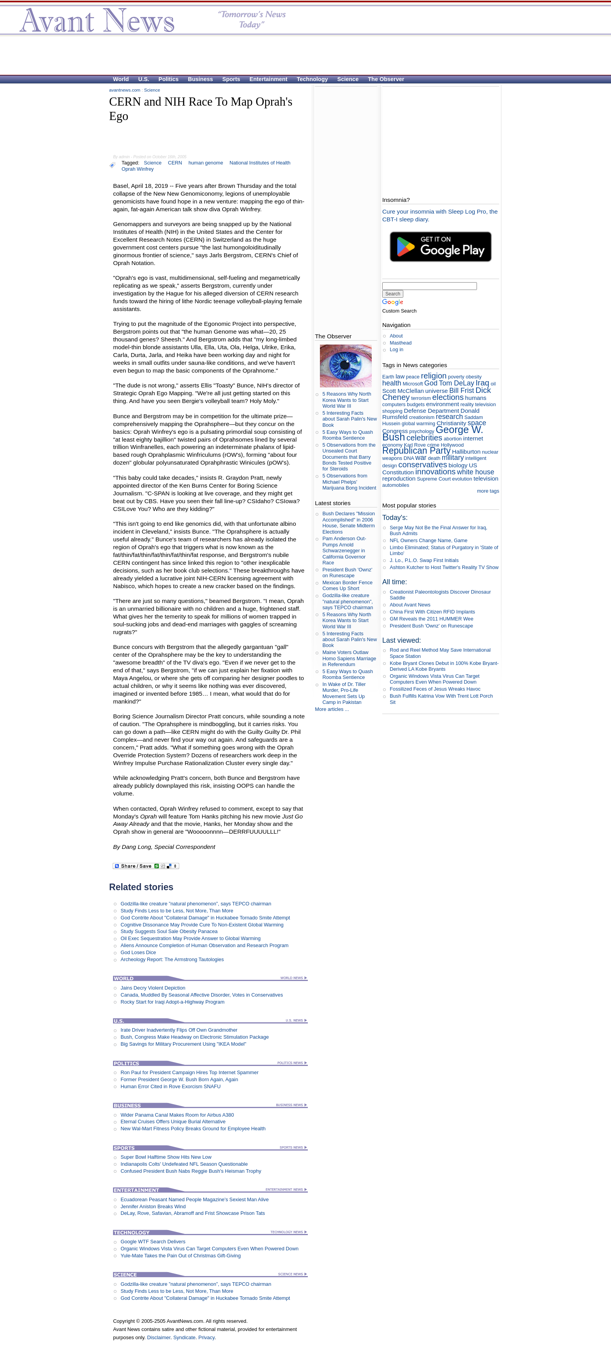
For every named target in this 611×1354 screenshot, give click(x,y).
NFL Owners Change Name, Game (428, 540)
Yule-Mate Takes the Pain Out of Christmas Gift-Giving (180, 1256)
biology (458, 465)
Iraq (482, 382)
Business (200, 79)
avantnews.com (124, 90)
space (477, 423)
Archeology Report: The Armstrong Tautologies (172, 959)
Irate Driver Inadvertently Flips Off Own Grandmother (178, 1030)
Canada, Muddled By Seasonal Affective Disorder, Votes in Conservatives (201, 995)
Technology (312, 79)
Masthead (400, 343)
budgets (416, 404)
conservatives (422, 464)
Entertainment (268, 79)
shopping (392, 411)
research (449, 417)
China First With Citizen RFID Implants (432, 612)
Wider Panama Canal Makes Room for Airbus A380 (177, 1115)
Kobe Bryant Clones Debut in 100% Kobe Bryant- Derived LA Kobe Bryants (444, 666)
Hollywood (452, 445)
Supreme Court (434, 479)
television (485, 478)
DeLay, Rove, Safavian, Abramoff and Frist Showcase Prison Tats (192, 1213)
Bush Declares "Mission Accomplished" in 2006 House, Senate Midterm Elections (348, 522)
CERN (175, 163)
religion (434, 375)
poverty (456, 377)
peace (413, 377)
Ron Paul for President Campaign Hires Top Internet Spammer (189, 1072)
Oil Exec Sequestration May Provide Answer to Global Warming (190, 938)
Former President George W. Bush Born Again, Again (179, 1079)
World (121, 79)
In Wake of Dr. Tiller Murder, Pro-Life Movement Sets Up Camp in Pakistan (344, 693)
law (400, 376)
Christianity (451, 423)
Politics (168, 79)
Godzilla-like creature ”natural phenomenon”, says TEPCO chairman (195, 904)
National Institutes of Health (260, 163)
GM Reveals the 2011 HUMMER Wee (431, 619)
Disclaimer (158, 1337)
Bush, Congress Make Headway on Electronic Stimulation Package (194, 1037)
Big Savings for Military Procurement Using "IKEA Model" (183, 1044)
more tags (488, 491)
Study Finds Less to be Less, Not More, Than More (176, 911)
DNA (409, 458)
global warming (418, 423)
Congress (395, 431)
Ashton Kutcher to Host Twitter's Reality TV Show (444, 567)
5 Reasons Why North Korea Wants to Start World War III (346, 400)
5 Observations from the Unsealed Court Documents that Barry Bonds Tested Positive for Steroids (349, 457)
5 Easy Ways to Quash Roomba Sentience (347, 435)
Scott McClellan (403, 390)
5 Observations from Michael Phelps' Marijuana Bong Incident (349, 482)
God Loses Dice (138, 952)
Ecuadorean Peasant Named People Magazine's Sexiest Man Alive (194, 1199)
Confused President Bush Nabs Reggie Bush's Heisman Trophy (190, 1171)
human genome (206, 163)
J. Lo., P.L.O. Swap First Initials (424, 560)
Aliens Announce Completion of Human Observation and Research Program (204, 945)
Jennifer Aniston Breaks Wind (152, 1206)
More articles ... (332, 709)
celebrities (424, 437)
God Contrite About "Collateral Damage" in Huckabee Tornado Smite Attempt (205, 918)
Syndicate (184, 1337)
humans (476, 397)
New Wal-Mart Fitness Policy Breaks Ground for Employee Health (192, 1128)
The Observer (386, 79)
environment (442, 404)
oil (493, 384)
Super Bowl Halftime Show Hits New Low (165, 1157)
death (434, 458)
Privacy (206, 1337)
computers (394, 404)
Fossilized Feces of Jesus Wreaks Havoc (435, 689)
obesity (474, 377)
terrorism (421, 398)
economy (392, 445)
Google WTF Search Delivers (152, 1241)
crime (433, 445)
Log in (396, 349)
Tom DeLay (456, 383)
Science (348, 79)
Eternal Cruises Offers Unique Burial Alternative (172, 1121)
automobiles (395, 485)
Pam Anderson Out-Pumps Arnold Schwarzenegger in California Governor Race (344, 550)
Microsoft (413, 384)
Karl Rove (415, 445)
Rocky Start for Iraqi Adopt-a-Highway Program (172, 1002)
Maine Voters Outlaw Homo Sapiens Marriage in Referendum (349, 658)
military (453, 457)
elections (448, 396)
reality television (478, 404)
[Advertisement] (301, 54)
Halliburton (466, 451)
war (421, 457)
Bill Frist (461, 390)
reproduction (398, 478)
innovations (435, 471)
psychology (421, 431)
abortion (453, 439)
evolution (462, 479)
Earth (388, 377)
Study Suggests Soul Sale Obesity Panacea (168, 931)
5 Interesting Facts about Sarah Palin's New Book (349, 419)
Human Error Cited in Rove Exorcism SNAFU (170, 1086)
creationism (421, 417)
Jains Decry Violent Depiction (152, 988)
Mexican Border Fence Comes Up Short (347, 585)
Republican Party (416, 450)
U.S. (143, 79)
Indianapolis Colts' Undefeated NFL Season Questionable (183, 1164)
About (396, 336)
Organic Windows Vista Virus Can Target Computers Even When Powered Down (209, 1248)
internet (473, 438)
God (431, 383)
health (391, 383)
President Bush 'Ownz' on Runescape (347, 572)
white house (475, 472)
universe (436, 390)
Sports (231, 79)
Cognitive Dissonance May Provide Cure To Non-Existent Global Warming (201, 925)
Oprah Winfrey (138, 169)
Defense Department (431, 410)
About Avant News (410, 605)
